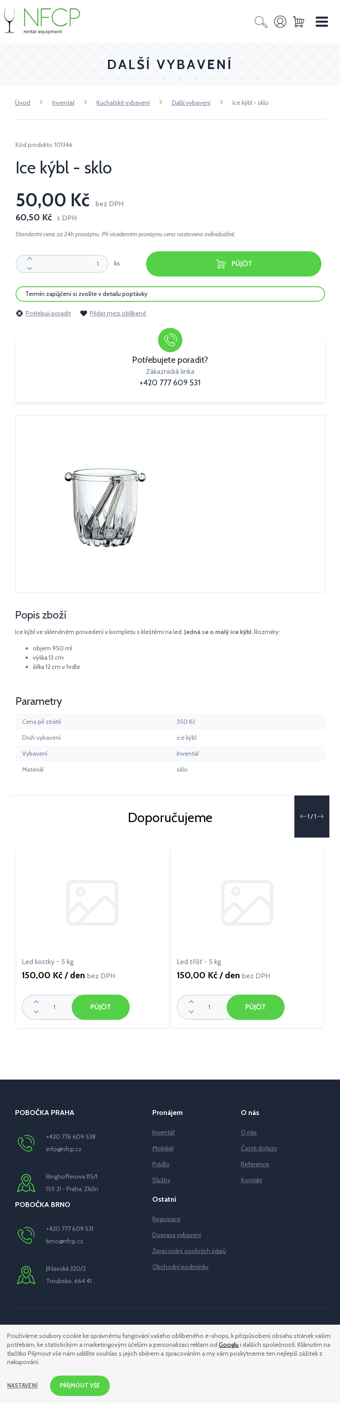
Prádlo (161, 1163)
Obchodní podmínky (180, 1266)
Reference (255, 1163)
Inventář (63, 103)
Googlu (229, 1343)
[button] (303, 815)
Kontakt (251, 1179)
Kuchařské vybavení (123, 103)
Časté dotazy (259, 1147)
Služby (161, 1179)
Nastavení (23, 1385)
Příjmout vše (83, 1385)
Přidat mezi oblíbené (113, 312)
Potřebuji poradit (43, 312)
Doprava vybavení (176, 1234)
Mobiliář (163, 1147)
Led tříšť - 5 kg (199, 961)
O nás (249, 1131)
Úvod (22, 103)
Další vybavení (191, 103)
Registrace (166, 1218)
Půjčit (234, 264)
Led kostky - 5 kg (47, 961)
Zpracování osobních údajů (189, 1250)
